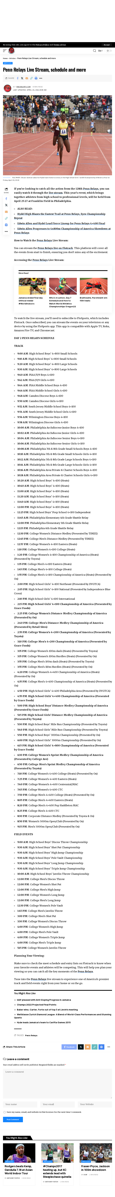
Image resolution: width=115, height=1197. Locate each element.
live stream (56, 192)
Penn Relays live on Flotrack (56, 248)
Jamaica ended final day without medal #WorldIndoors (31, 300)
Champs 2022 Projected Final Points (37, 1004)
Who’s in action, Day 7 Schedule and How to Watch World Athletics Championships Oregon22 (63, 302)
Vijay (85, 1179)
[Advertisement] (57, 21)
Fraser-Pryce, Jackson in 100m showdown (95, 1172)
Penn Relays (92, 188)
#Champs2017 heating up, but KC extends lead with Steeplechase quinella (57, 1176)
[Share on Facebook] (17, 78)
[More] (41, 78)
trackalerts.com (24, 87)
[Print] (36, 78)
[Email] (27, 78)
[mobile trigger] (5, 51)
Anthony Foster (13, 1182)
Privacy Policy (43, 44)
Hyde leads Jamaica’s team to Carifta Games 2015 (44, 1022)
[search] (94, 50)
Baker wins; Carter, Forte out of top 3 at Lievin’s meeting (48, 1009)
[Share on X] (22, 78)
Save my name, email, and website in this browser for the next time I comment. (44, 1115)
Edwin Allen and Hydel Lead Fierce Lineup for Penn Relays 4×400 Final (63, 223)
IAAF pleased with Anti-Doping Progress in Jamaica (45, 999)
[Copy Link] (31, 78)
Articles (13, 58)
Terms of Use (60, 44)
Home (5, 58)
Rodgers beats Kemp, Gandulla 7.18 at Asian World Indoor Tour (19, 1174)
